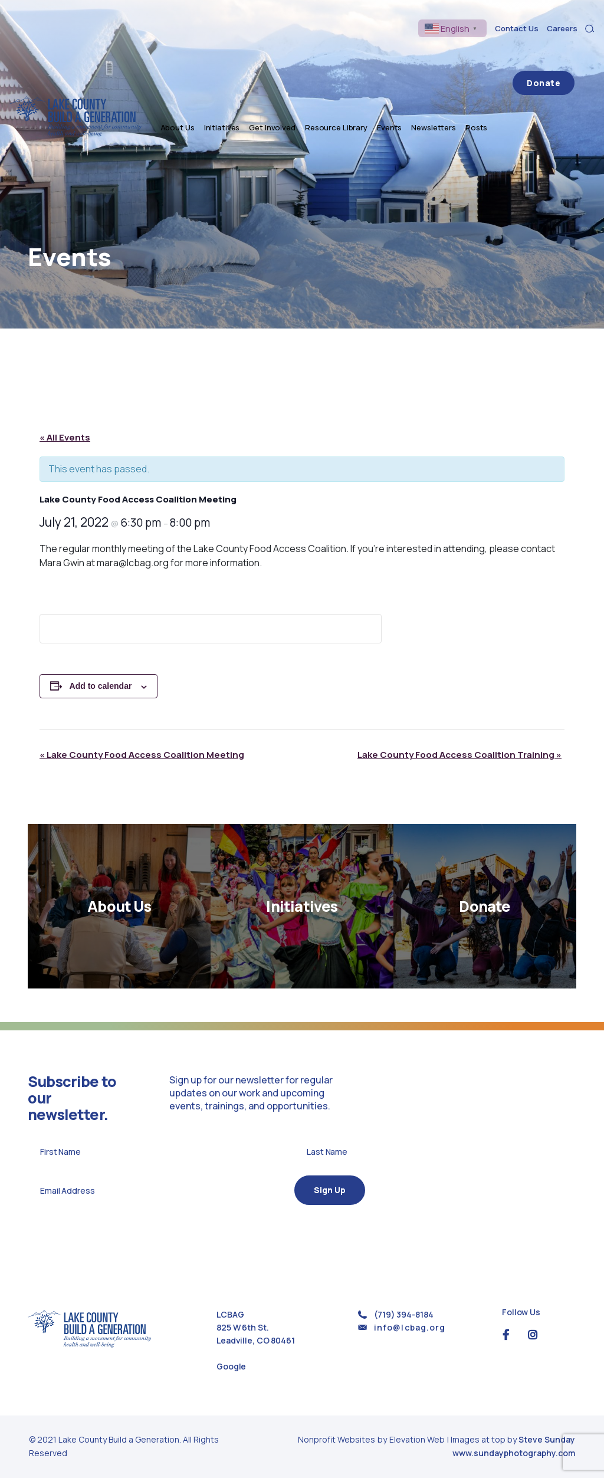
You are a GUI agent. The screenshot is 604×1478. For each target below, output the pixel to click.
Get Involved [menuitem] (313, 55)
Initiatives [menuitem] (263, 55)
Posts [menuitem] (517, 55)
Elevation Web (417, 1439)
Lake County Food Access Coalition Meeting (142, 754)
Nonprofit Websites (337, 1439)
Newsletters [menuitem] (474, 55)
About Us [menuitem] (219, 55)
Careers (562, 28)
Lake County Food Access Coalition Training (459, 754)
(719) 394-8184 (403, 1314)
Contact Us (517, 28)
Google (231, 1366)
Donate (564, 54)
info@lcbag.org (409, 1327)
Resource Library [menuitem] (377, 55)
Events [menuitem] (430, 55)
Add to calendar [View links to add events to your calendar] (101, 686)
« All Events (65, 437)
